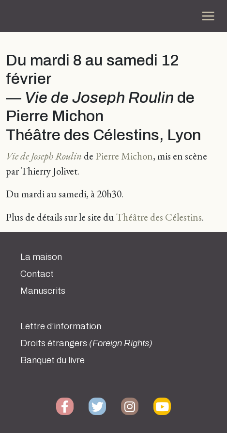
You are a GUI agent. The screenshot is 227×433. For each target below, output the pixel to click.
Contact (37, 274)
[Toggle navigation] (208, 16)
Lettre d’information (60, 326)
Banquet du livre (52, 360)
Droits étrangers (86, 343)
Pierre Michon (124, 155)
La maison (41, 257)
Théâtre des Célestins (159, 217)
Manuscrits (42, 291)
